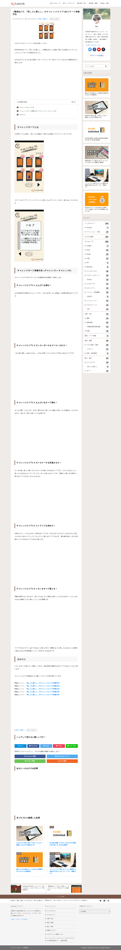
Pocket (59, 746)
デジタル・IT (56, 3)
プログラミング (98, 305)
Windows (98, 267)
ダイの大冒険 (97, 237)
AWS (98, 250)
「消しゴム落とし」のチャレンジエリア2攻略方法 (42, 683)
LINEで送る (71, 746)
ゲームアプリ (98, 362)
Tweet (46, 746)
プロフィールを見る (96, 55)
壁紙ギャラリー (51, 930)
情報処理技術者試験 (98, 327)
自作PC (98, 296)
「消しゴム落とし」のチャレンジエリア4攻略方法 (42, 689)
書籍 (98, 318)
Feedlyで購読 (30, 761)
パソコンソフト (98, 301)
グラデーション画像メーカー (55, 934)
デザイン (98, 349)
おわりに (23, 114)
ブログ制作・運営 (98, 345)
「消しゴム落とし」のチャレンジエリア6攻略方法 (42, 694)
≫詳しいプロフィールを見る (19, 919)
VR (98, 263)
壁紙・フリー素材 (97, 336)
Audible (19, 853)
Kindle (51, 827)
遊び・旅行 (105, 3)
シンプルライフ (70, 3)
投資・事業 (94, 3)
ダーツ (98, 371)
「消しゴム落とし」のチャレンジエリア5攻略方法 (42, 692)
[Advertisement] (46, 81)
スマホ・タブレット (98, 275)
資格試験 (98, 322)
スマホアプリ (98, 284)
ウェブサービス (98, 271)
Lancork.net (96, 947)
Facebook (33, 746)
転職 (98, 331)
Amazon (19, 827)
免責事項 (25, 947)
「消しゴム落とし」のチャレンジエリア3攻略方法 (42, 686)
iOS (98, 309)
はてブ (20, 746)
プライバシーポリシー (17, 947)
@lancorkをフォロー (62, 756)
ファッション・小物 (98, 232)
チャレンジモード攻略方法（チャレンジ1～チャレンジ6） (38, 111)
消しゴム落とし (43, 19)
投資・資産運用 (98, 353)
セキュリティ (98, 288)
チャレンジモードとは (27, 107)
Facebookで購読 (30, 756)
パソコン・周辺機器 (55, 853)
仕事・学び (82, 3)
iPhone (98, 280)
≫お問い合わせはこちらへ (93, 45)
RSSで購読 (62, 761)
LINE (98, 258)
